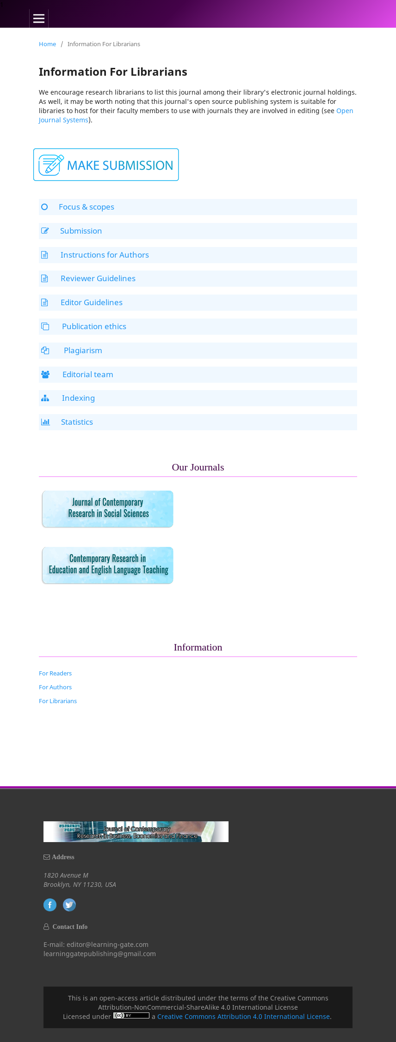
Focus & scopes (77, 206)
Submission (71, 230)
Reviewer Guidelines (88, 278)
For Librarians (58, 701)
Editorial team (77, 374)
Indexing (68, 397)
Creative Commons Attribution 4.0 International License (243, 1016)
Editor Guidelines (82, 302)
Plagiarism (71, 350)
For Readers (55, 673)
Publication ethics (83, 326)
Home (47, 44)
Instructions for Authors (95, 254)
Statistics (67, 421)
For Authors (55, 687)
